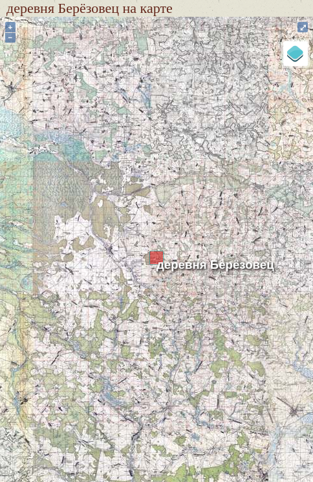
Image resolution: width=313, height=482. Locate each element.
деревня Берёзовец (215, 264)
